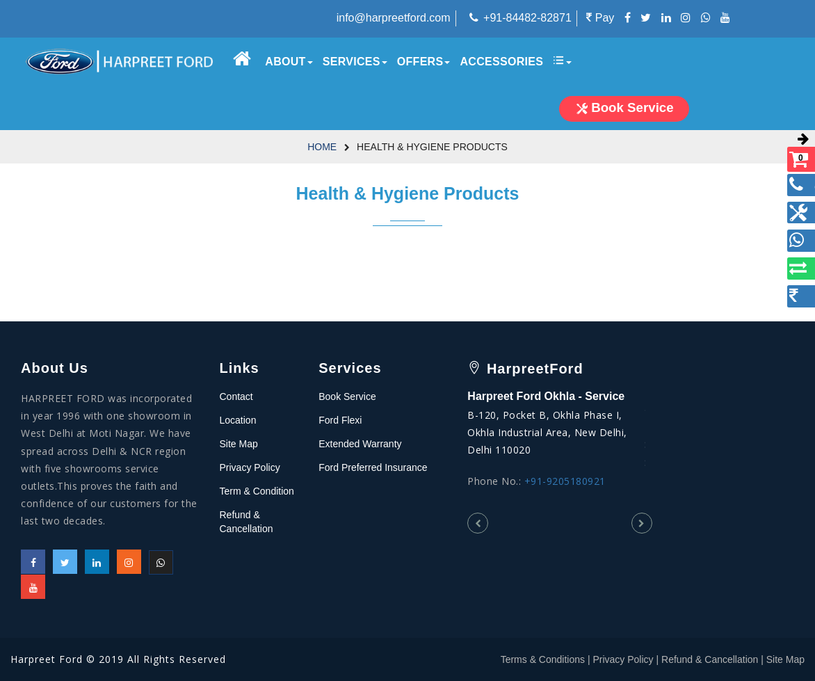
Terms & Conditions (543, 659)
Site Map (239, 443)
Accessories (501, 61)
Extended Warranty (359, 443)
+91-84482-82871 (527, 18)
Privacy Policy (250, 467)
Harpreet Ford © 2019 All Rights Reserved (118, 659)
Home (322, 146)
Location (238, 420)
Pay (600, 18)
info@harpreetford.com (394, 18)
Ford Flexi (340, 420)
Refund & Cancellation (709, 659)
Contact (236, 396)
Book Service (347, 396)
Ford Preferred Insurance (372, 467)
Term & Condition (257, 491)
